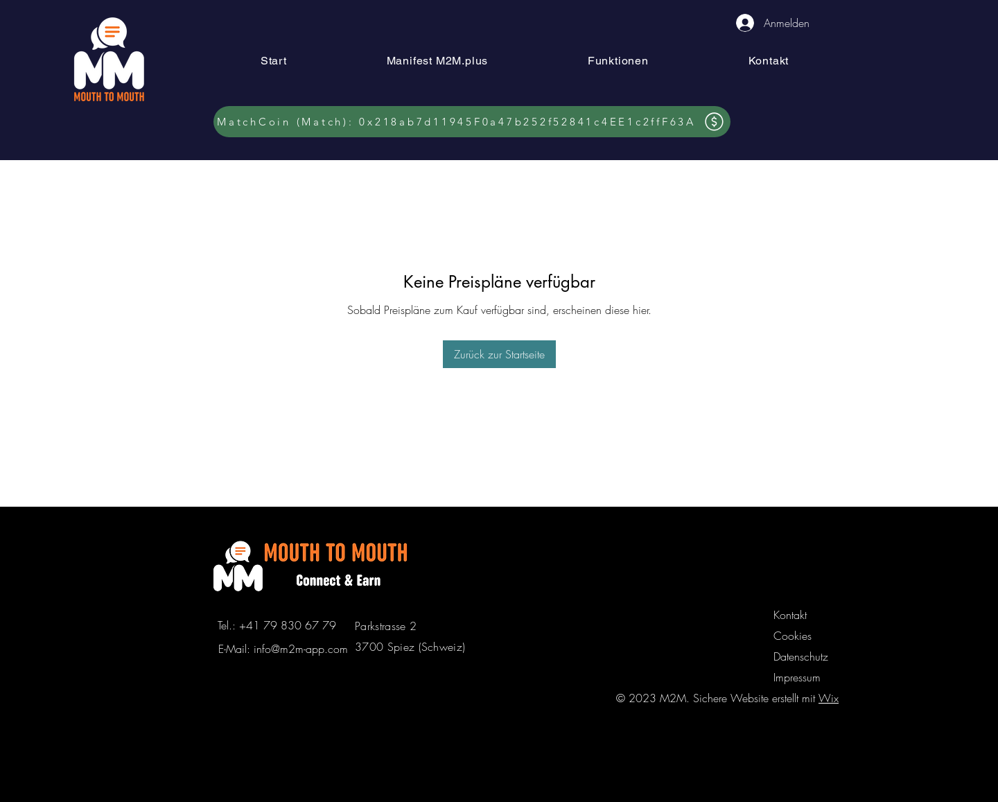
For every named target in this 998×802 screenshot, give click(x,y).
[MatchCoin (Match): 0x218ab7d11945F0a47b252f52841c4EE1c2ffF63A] (471, 121)
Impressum (797, 677)
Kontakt (790, 614)
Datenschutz (800, 656)
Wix (828, 698)
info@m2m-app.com (301, 648)
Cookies (792, 635)
